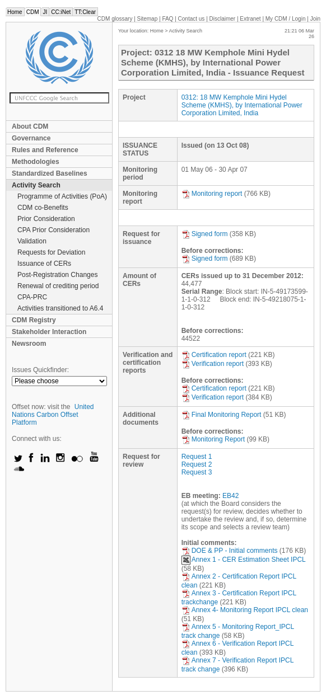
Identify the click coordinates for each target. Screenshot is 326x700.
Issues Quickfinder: (40, 370)
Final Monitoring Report (221, 415)
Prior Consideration (46, 219)
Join (315, 19)
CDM (32, 12)
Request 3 (196, 472)
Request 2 (196, 464)
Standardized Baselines (49, 173)
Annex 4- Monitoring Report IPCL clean (244, 610)
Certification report (213, 355)
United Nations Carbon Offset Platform (53, 414)
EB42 (230, 496)
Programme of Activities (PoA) (62, 196)
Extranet (250, 19)
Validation (31, 241)
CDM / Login (286, 19)
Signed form (204, 234)
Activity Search (36, 185)
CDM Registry (34, 320)
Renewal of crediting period (58, 286)
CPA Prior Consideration (53, 230)
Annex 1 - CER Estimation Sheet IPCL (243, 559)
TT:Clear (85, 12)
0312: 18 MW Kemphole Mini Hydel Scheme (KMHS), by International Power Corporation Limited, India (241, 105)
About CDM (30, 126)
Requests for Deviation (51, 252)
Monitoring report (212, 194)
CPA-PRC (32, 297)
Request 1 (196, 457)
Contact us (191, 19)
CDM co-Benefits (42, 208)
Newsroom (29, 343)
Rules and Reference (45, 150)
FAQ (167, 19)
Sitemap (147, 19)
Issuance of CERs (44, 263)
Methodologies (35, 162)
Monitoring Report (213, 439)
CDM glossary (115, 19)
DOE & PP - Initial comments (229, 551)
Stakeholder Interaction (49, 332)
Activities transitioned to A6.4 (60, 308)
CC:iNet (61, 12)
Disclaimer (222, 19)
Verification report (212, 364)
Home (14, 12)
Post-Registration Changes (57, 275)
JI (45, 12)
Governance (31, 138)
